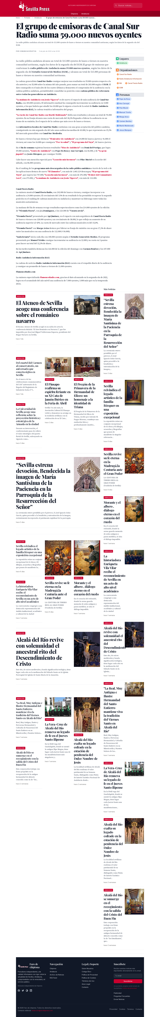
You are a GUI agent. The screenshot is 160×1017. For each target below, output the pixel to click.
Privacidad (113, 1009)
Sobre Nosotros (87, 968)
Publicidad (117, 993)
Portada (27, 18)
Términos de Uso (88, 981)
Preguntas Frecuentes (122, 996)
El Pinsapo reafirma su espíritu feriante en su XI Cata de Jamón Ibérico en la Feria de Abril (57, 393)
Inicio (18, 18)
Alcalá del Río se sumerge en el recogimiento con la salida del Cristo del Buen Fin (27, 758)
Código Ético (86, 972)
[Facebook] (19, 990)
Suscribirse (128, 981)
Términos (130, 1009)
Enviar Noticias (119, 999)
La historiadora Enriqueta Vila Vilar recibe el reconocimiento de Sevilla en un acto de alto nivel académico (27, 594)
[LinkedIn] (31, 990)
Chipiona (74, 14)
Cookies (122, 1009)
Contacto (85, 987)
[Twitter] (23, 990)
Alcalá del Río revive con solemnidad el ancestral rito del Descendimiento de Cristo (115, 639)
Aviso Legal (86, 984)
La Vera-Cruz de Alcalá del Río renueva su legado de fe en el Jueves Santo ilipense (57, 731)
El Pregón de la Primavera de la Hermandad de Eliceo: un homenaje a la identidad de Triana (85, 395)
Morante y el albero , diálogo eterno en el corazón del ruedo (86, 588)
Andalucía (85, 14)
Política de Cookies (89, 978)
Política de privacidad (130, 988)
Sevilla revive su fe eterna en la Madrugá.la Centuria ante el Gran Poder (57, 590)
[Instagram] (27, 990)
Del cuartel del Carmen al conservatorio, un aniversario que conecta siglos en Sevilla (29, 369)
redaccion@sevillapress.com (42, 1010)
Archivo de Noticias (57, 975)
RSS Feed (53, 978)
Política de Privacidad (90, 975)
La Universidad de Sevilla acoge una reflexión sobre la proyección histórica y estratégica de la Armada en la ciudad (28, 416)
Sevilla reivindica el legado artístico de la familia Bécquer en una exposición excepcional (29, 550)
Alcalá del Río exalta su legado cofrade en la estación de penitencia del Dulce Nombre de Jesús (86, 751)
